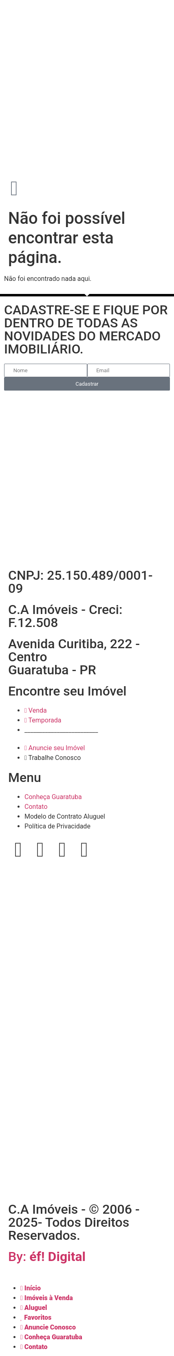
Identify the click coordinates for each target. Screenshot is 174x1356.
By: (47, 1256)
